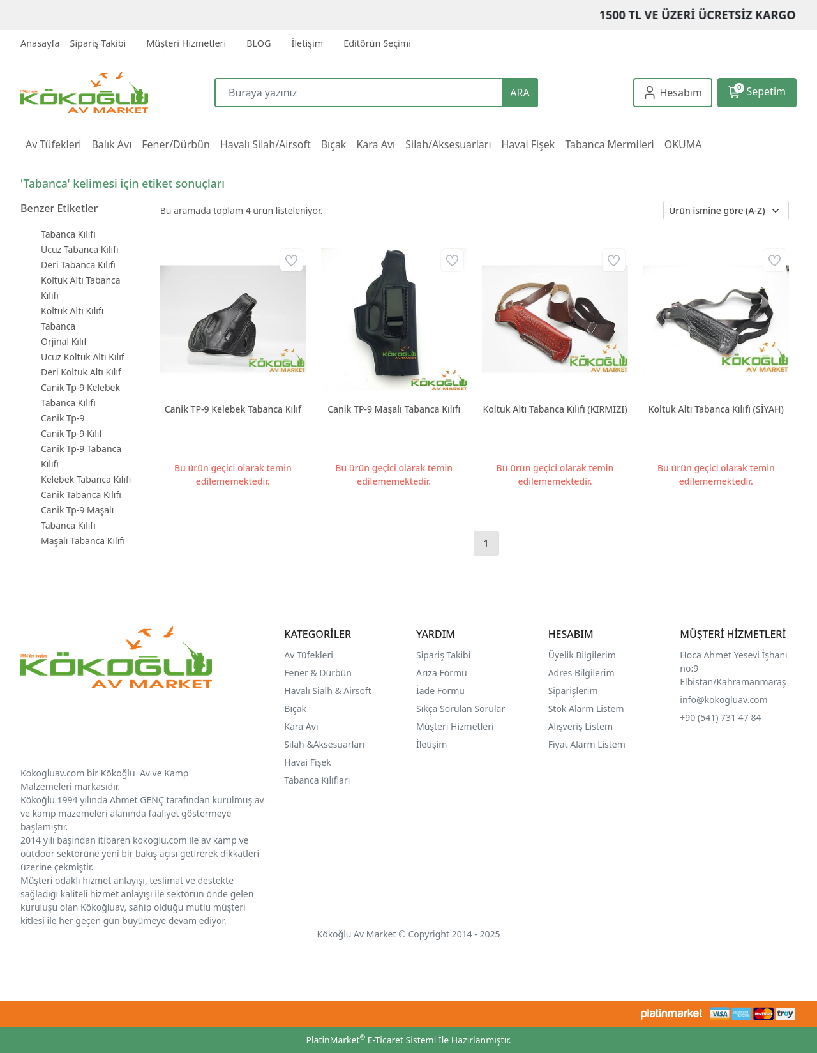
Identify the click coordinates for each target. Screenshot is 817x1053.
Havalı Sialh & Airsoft (327, 691)
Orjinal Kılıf (64, 341)
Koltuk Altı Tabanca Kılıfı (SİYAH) (716, 409)
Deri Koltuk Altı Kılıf (81, 372)
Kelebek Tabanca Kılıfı (86, 479)
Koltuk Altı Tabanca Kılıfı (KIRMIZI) (555, 409)
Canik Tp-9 (62, 418)
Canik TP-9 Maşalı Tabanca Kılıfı (393, 409)
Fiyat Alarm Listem (587, 744)
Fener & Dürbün (318, 673)
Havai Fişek (307, 762)
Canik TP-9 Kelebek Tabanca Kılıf (233, 409)
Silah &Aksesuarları (324, 744)
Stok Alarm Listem (586, 708)
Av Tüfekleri (308, 655)
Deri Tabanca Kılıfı (78, 265)
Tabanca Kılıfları (318, 780)
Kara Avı (301, 726)
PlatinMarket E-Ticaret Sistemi (371, 1040)
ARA (519, 93)
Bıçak (296, 708)
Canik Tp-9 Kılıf (71, 433)
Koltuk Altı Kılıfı (72, 311)
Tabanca (58, 326)
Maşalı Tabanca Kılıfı (83, 540)
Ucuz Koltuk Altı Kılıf (82, 357)
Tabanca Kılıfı (68, 234)
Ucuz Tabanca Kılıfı (80, 249)
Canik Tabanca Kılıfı (81, 495)
